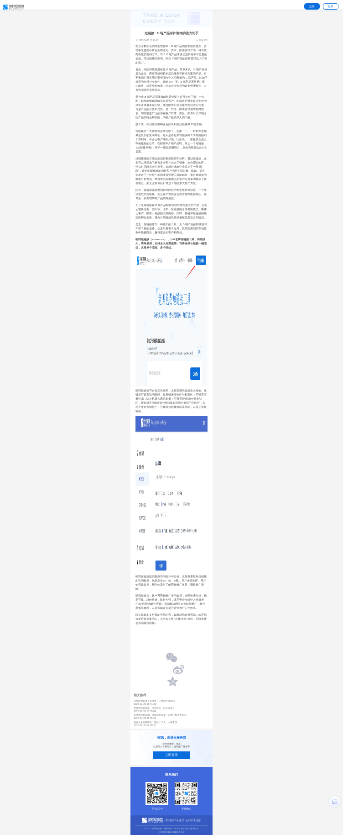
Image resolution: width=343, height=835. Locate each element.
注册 (312, 6)
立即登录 (171, 755)
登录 (330, 6)
